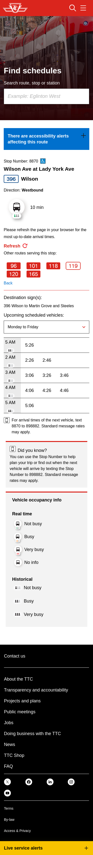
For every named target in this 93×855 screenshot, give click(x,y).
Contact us (14, 656)
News (9, 744)
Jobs (8, 722)
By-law (9, 820)
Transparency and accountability (36, 690)
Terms (8, 808)
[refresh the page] (16, 246)
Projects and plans (22, 700)
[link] (46, 139)
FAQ (8, 766)
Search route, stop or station (32, 83)
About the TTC (18, 679)
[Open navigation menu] (83, 7)
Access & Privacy (17, 831)
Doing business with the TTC (32, 733)
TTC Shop (14, 755)
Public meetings (19, 711)
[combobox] (46, 96)
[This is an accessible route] (43, 161)
